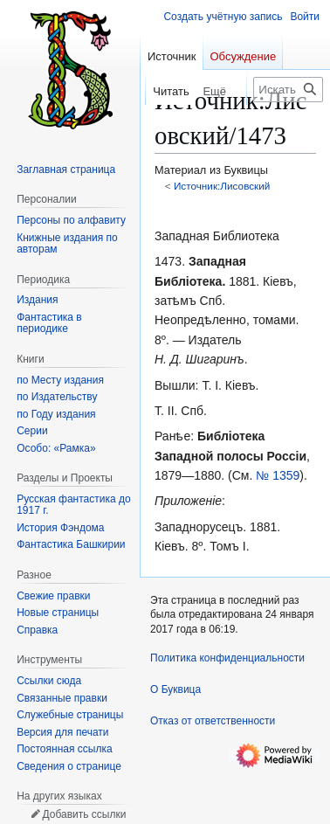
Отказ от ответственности (212, 721)
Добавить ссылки (84, 814)
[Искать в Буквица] (288, 89)
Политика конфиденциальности (227, 658)
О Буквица (175, 689)
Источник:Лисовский (222, 185)
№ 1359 (277, 475)
